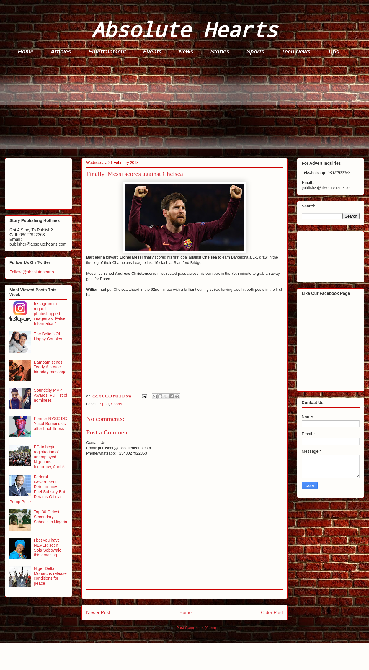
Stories (219, 51)
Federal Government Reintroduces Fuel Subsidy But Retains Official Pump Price (37, 489)
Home (26, 51)
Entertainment (107, 51)
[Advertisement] (186, 108)
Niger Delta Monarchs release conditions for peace (50, 576)
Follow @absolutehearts (31, 271)
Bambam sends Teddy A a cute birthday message (50, 367)
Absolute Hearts (184, 29)
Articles (60, 51)
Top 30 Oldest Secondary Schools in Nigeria (50, 516)
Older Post (272, 612)
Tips (333, 51)
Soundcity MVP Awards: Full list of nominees (50, 395)
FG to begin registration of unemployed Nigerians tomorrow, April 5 (49, 457)
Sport (104, 404)
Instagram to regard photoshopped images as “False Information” (50, 313)
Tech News (296, 51)
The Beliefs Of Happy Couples (48, 336)
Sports (255, 51)
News (186, 51)
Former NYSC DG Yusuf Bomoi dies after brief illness (50, 423)
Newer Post (98, 612)
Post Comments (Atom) (196, 627)
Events (152, 51)
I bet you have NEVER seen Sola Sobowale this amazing (47, 547)
